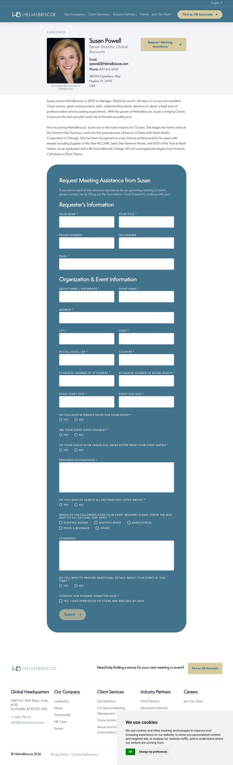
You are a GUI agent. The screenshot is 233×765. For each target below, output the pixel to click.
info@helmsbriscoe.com (27, 723)
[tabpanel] (116, 128)
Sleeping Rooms (76, 523)
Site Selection (106, 702)
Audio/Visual (142, 523)
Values (58, 709)
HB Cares (60, 723)
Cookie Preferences (84, 755)
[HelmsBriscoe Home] (34, 14)
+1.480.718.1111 (21, 718)
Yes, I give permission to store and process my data (104, 601)
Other (105, 528)
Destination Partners (154, 709)
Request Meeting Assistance (160, 44)
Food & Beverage (77, 528)
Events (144, 14)
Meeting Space (110, 523)
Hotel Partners (150, 702)
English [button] (215, 3)
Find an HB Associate (198, 14)
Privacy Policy (60, 755)
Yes (66, 420)
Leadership (61, 702)
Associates (57, 32)
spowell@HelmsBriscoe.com (108, 63)
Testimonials (62, 716)
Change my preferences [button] (153, 751)
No (81, 420)
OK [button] (130, 751)
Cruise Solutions (108, 721)
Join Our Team (161, 14)
